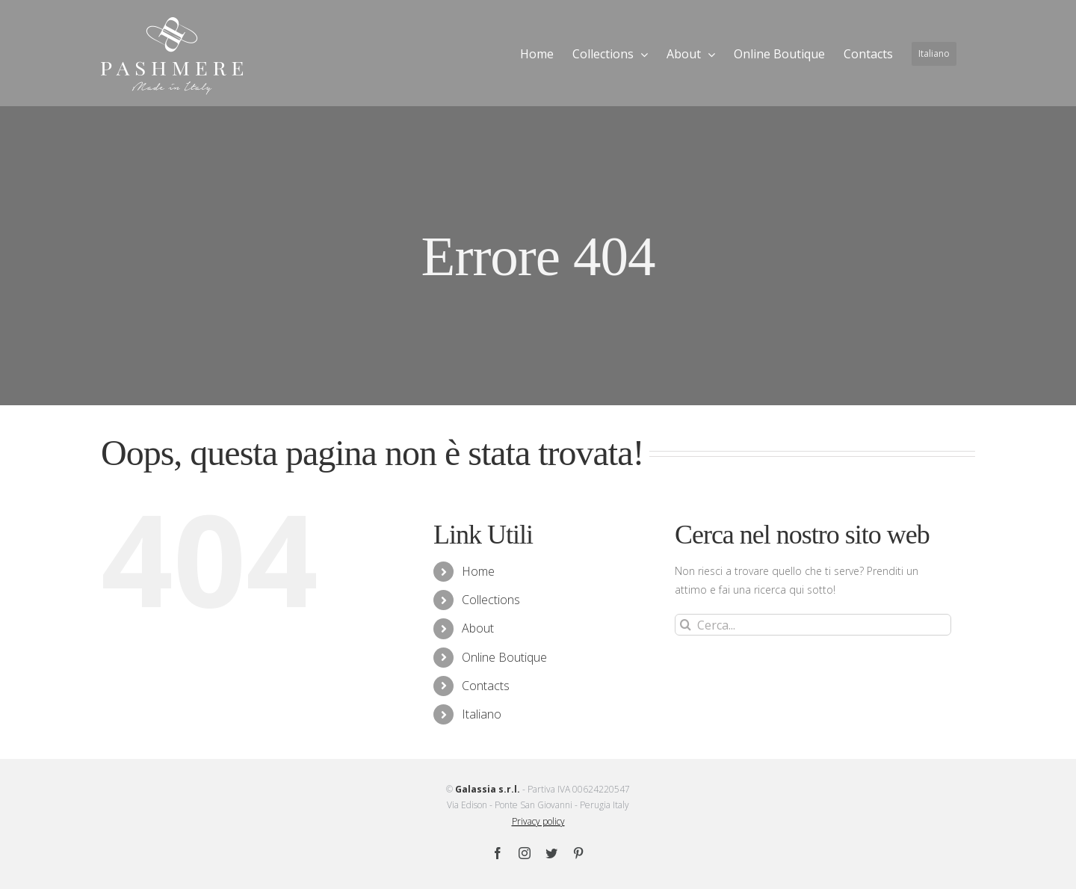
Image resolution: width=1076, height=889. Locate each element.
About (478, 628)
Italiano (481, 714)
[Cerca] (685, 625)
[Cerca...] (813, 625)
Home (478, 571)
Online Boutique (504, 657)
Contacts (486, 685)
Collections (491, 599)
